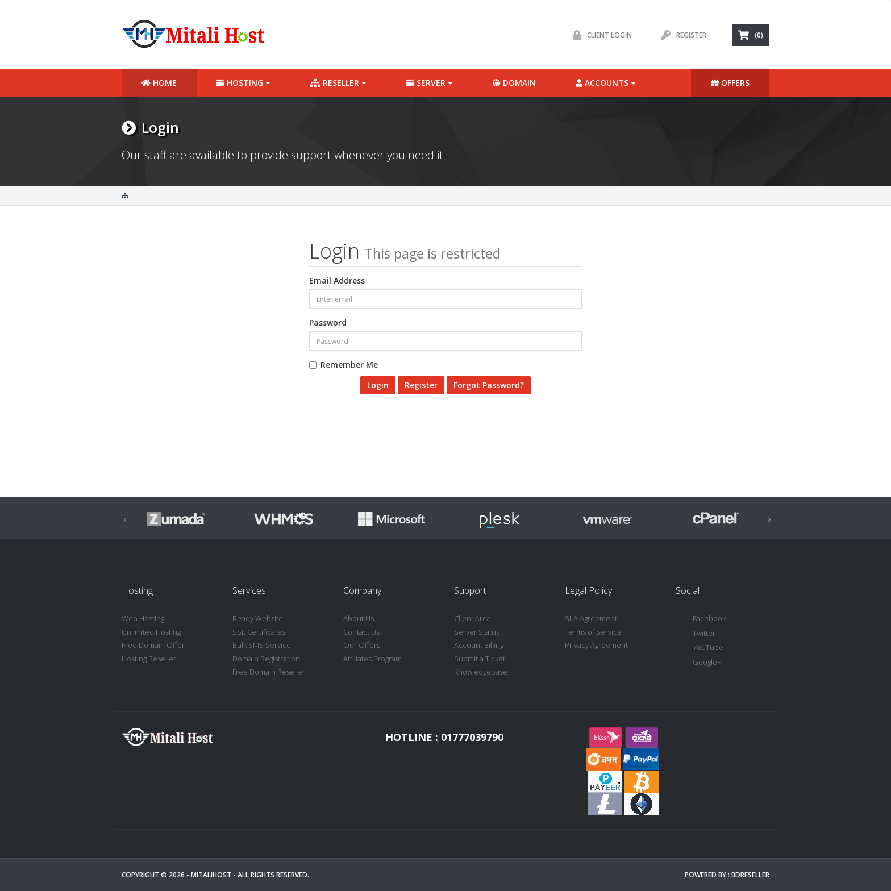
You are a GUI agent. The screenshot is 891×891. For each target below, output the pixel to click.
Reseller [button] (338, 82)
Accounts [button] (606, 82)
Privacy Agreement (596, 645)
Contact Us (361, 632)
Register (680, 35)
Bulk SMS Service (261, 645)
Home (159, 82)
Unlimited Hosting (151, 632)
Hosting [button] (243, 82)
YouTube (699, 648)
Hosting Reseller (149, 658)
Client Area (472, 618)
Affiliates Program (372, 658)
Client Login (599, 35)
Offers (730, 82)
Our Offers (361, 645)
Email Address (337, 280)
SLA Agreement (591, 618)
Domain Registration (266, 658)
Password (328, 322)
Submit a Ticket (479, 658)
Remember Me (343, 364)
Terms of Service (593, 632)
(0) (750, 35)
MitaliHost (211, 875)
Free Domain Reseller (268, 672)
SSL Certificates (258, 632)
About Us (358, 618)
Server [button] (429, 82)
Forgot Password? (488, 385)
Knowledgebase (480, 672)
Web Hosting (143, 618)
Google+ (698, 663)
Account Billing (478, 645)
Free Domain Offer (153, 645)
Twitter (695, 634)
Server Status (476, 632)
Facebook (701, 619)
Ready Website (257, 618)
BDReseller (750, 875)
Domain (514, 82)
